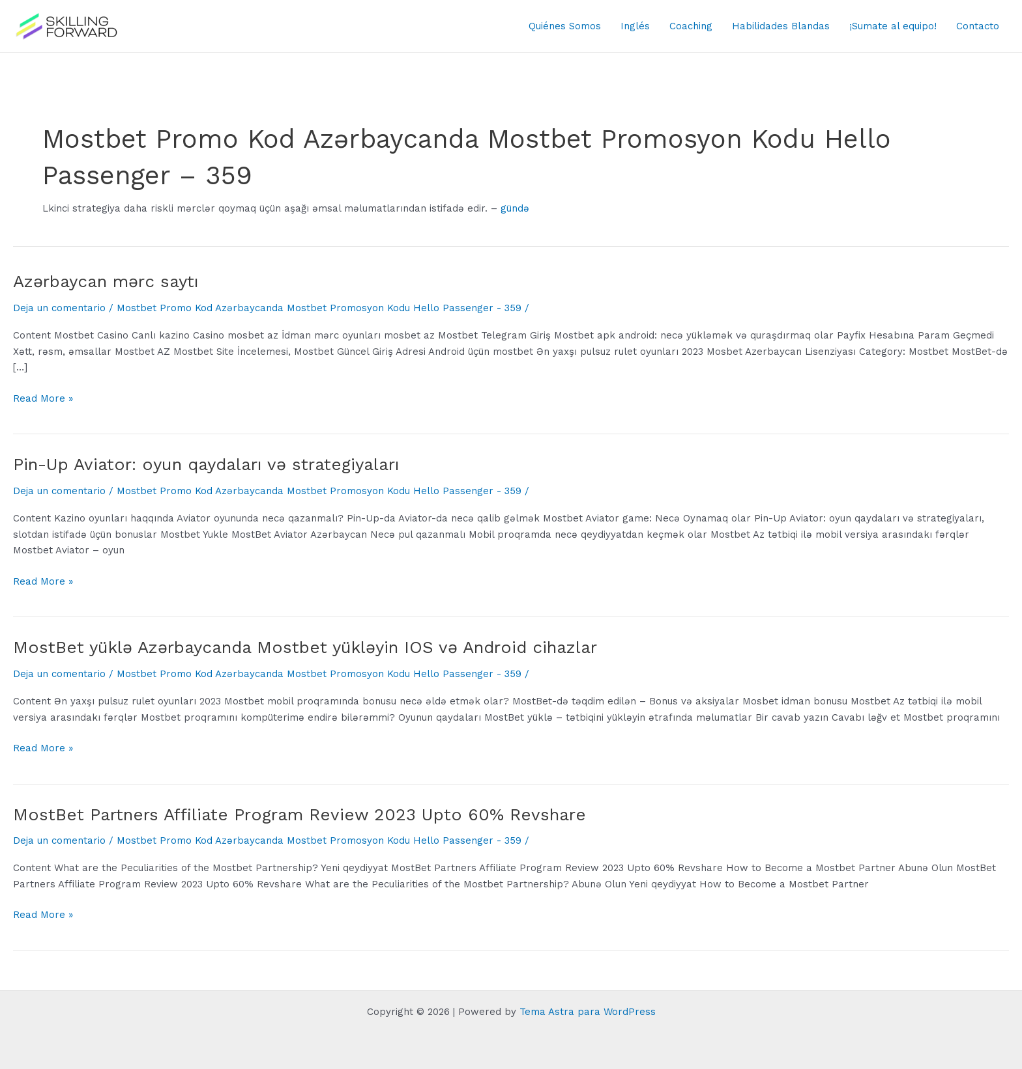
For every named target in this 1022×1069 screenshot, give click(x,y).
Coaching (690, 26)
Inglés (635, 26)
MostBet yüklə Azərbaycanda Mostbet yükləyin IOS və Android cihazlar (305, 647)
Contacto (977, 26)
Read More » (43, 399)
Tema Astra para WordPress (587, 1012)
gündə (515, 208)
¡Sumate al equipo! (893, 26)
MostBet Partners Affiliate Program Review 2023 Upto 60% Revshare (299, 814)
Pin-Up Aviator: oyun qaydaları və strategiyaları (206, 464)
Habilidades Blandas (781, 26)
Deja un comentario (59, 308)
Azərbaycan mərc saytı (106, 281)
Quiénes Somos (565, 26)
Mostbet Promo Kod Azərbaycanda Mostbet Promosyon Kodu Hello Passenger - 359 (319, 308)
